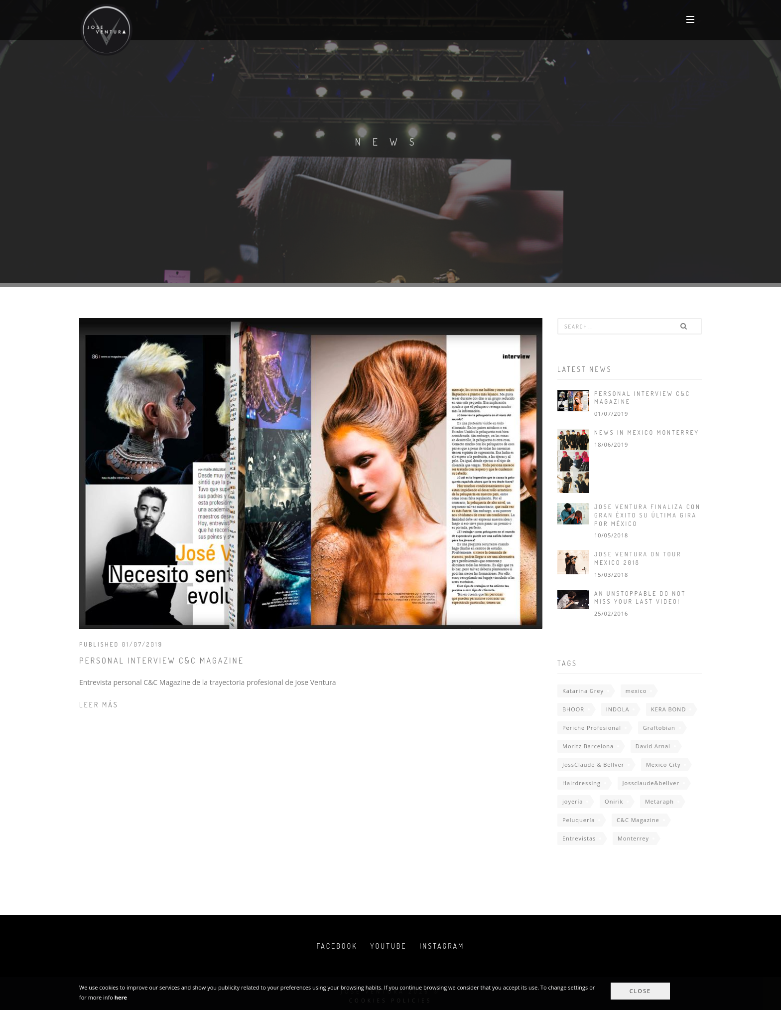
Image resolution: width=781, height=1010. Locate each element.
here (121, 997)
